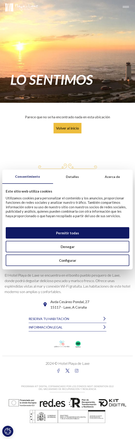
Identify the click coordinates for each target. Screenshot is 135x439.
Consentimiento (27, 176)
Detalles (72, 176)
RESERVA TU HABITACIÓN (49, 319)
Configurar (67, 260)
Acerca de (112, 176)
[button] (67, 319)
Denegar (68, 246)
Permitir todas (67, 233)
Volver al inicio (67, 128)
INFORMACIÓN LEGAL (45, 327)
